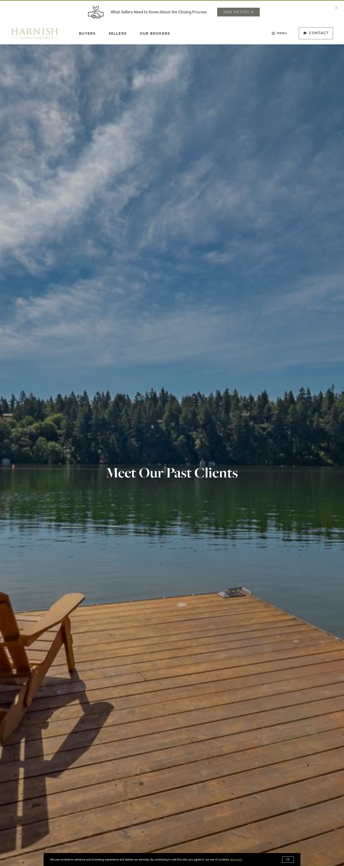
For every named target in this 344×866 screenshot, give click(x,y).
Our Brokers (155, 33)
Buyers (87, 33)
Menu (279, 33)
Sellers (118, 33)
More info (236, 859)
